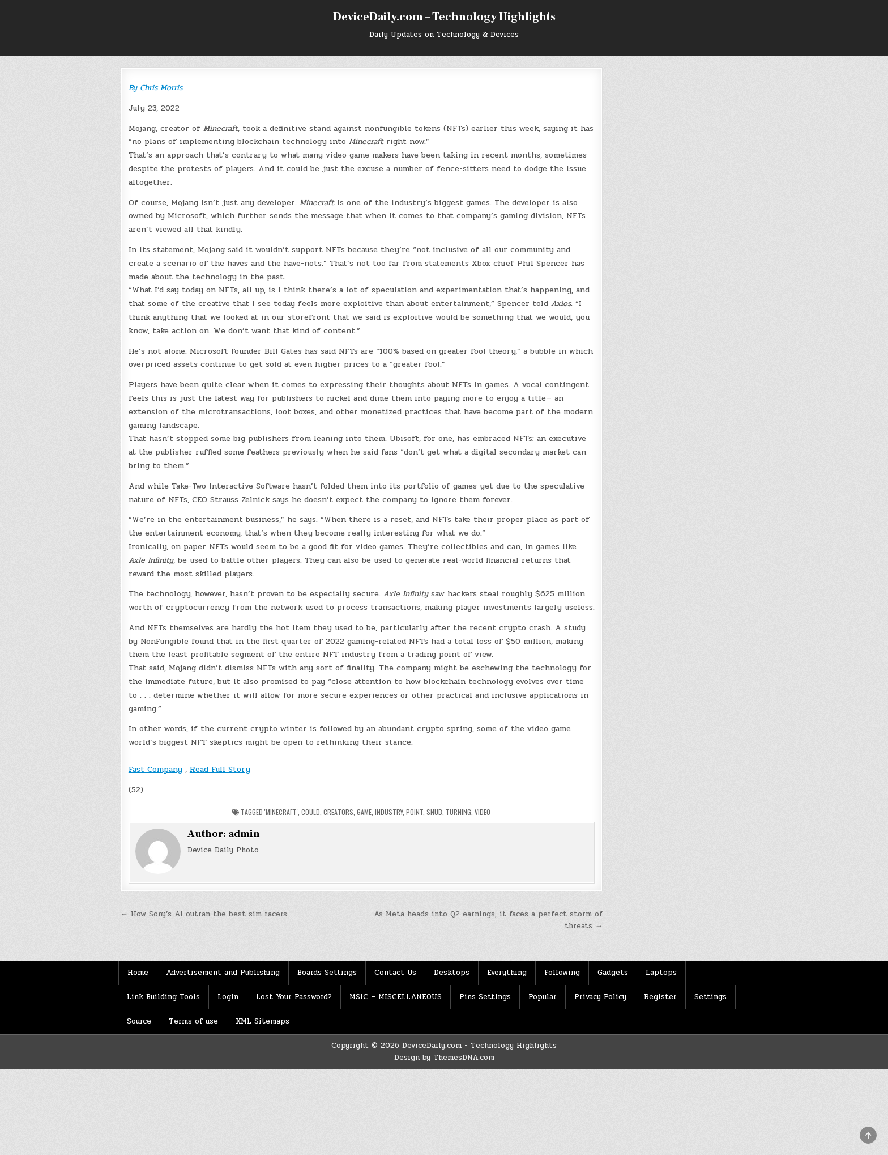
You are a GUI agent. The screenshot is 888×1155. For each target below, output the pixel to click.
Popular (542, 997)
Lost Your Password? (294, 997)
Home (137, 972)
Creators (338, 812)
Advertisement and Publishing (223, 972)
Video (482, 812)
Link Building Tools (163, 997)
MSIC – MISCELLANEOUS (395, 997)
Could (310, 812)
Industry (389, 812)
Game (364, 812)
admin (244, 833)
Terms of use (193, 1021)
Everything (507, 972)
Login (227, 997)
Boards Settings (327, 972)
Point (414, 812)
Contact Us (395, 972)
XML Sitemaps (262, 1021)
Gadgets (612, 972)
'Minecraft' (281, 812)
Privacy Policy (600, 997)
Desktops (451, 972)
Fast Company (155, 769)
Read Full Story (220, 769)
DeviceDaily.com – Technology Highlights (444, 17)
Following (562, 972)
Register (660, 997)
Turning (458, 812)
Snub (434, 812)
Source (139, 1021)
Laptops (661, 972)
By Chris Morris (155, 88)
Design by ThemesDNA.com (444, 1057)
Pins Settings (485, 997)
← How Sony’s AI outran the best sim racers (204, 914)
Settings (710, 997)
